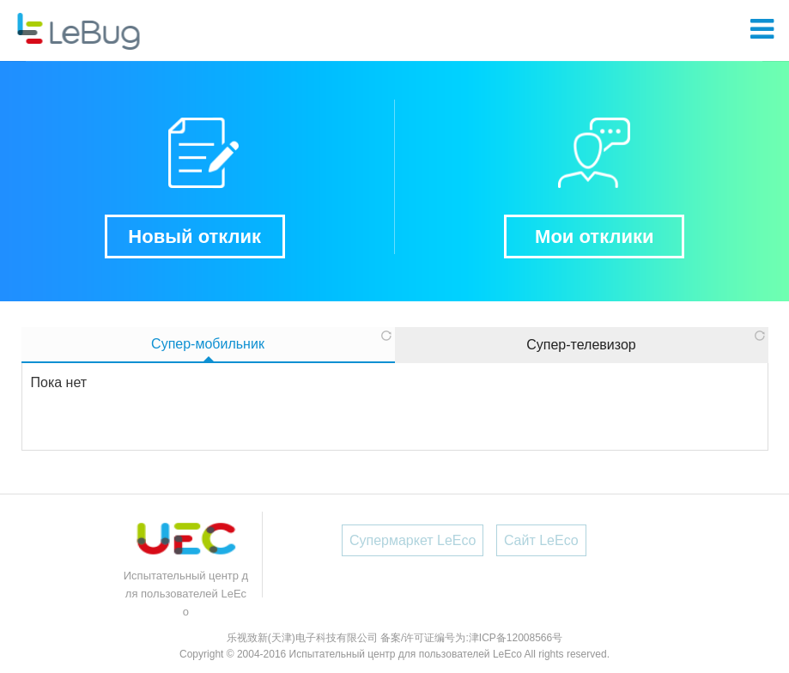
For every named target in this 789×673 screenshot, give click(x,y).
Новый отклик (194, 236)
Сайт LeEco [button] (541, 540)
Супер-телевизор (580, 344)
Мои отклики (594, 236)
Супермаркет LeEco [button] (412, 540)
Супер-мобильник (207, 343)
